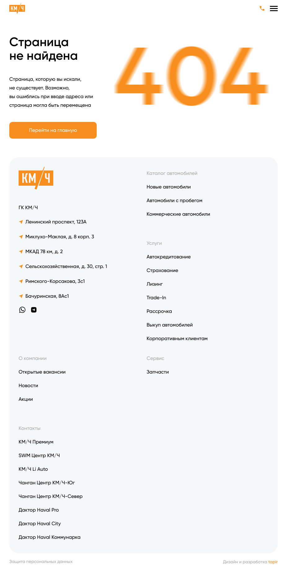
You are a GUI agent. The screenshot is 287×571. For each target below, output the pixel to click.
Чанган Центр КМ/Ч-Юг (47, 483)
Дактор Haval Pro (39, 510)
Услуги (154, 243)
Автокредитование (169, 257)
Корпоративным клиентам (177, 338)
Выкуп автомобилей (170, 325)
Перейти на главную (53, 130)
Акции (26, 399)
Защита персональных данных (41, 562)
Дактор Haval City (40, 523)
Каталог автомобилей (172, 173)
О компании (32, 358)
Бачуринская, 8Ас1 (44, 296)
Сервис (155, 358)
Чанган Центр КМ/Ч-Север (51, 496)
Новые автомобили (169, 187)
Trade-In (156, 298)
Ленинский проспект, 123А (52, 222)
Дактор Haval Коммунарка (50, 537)
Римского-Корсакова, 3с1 (52, 281)
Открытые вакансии (42, 372)
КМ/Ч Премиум (36, 442)
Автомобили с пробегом (174, 200)
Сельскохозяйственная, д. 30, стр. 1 (63, 266)
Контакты (29, 428)
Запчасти (158, 372)
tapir (273, 562)
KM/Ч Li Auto (33, 469)
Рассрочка (159, 311)
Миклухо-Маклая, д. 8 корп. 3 (56, 237)
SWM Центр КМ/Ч (39, 455)
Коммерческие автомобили (178, 214)
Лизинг (155, 284)
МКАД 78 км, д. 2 (41, 251)
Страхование (162, 270)
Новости (28, 385)
